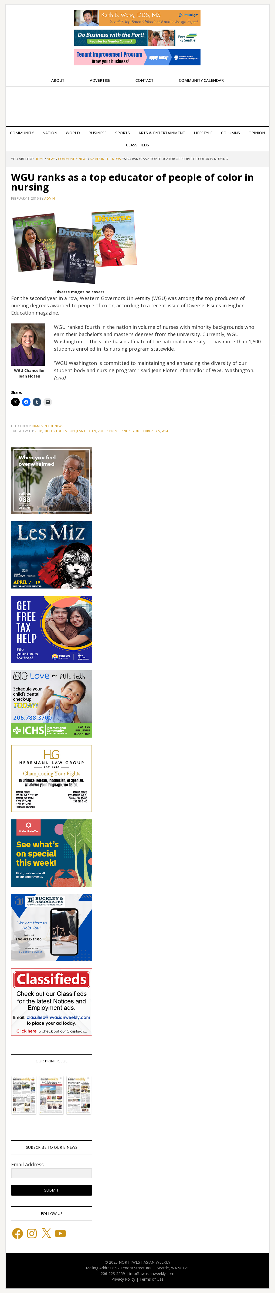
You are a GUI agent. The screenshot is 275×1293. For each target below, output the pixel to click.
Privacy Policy (123, 1279)
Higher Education (59, 431)
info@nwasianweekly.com (151, 1273)
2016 (38, 431)
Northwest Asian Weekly (137, 104)
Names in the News (47, 426)
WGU (165, 431)
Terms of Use (152, 1279)
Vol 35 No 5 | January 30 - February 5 (129, 431)
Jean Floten (86, 431)
